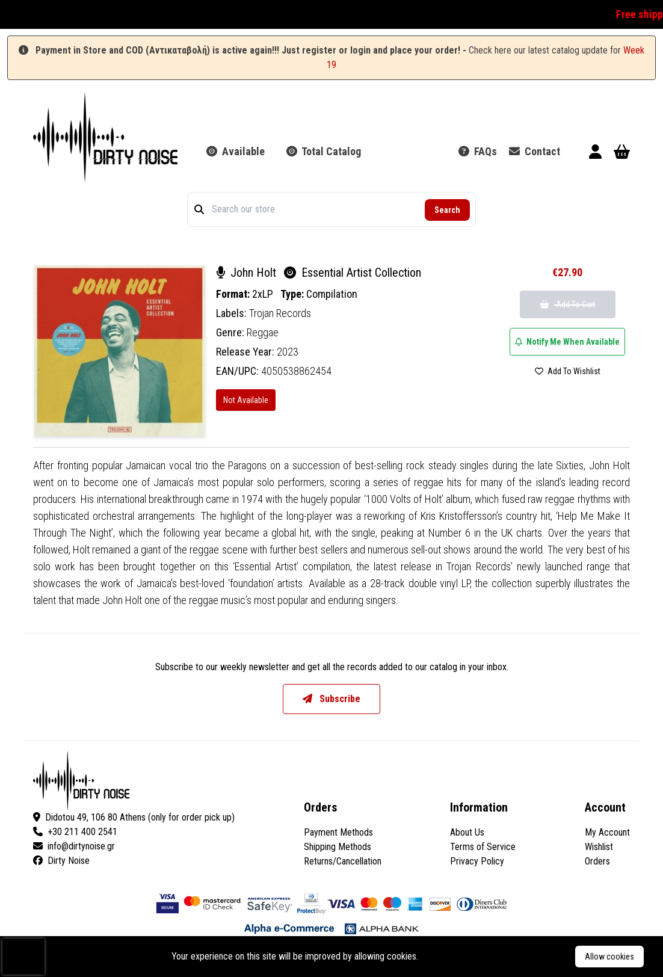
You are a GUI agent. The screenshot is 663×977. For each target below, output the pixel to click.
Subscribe (331, 698)
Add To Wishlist (567, 371)
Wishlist (599, 846)
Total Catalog (323, 151)
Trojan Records (280, 313)
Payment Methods (338, 832)
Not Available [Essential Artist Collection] (245, 400)
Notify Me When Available (567, 342)
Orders (597, 861)
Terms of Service (483, 846)
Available (235, 151)
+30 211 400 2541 (75, 831)
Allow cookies (609, 956)
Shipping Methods (337, 846)
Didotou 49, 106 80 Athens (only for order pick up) (134, 817)
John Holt (247, 272)
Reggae (263, 332)
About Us (467, 832)
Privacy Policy (477, 861)
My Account (607, 832)
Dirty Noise (61, 860)
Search (447, 210)
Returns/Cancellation (342, 861)
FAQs (477, 151)
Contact (534, 151)
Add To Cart (568, 304)
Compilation (331, 294)
